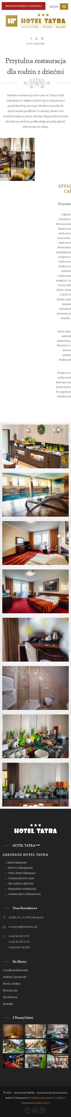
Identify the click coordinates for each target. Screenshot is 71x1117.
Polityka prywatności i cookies (47, 1097)
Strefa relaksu (11, 983)
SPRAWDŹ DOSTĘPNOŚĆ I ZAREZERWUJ (23, 6)
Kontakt (8, 1004)
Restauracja (10, 990)
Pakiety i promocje (14, 977)
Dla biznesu (10, 997)
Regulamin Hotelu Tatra (34, 1102)
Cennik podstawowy (15, 970)
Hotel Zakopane (35, 43)
